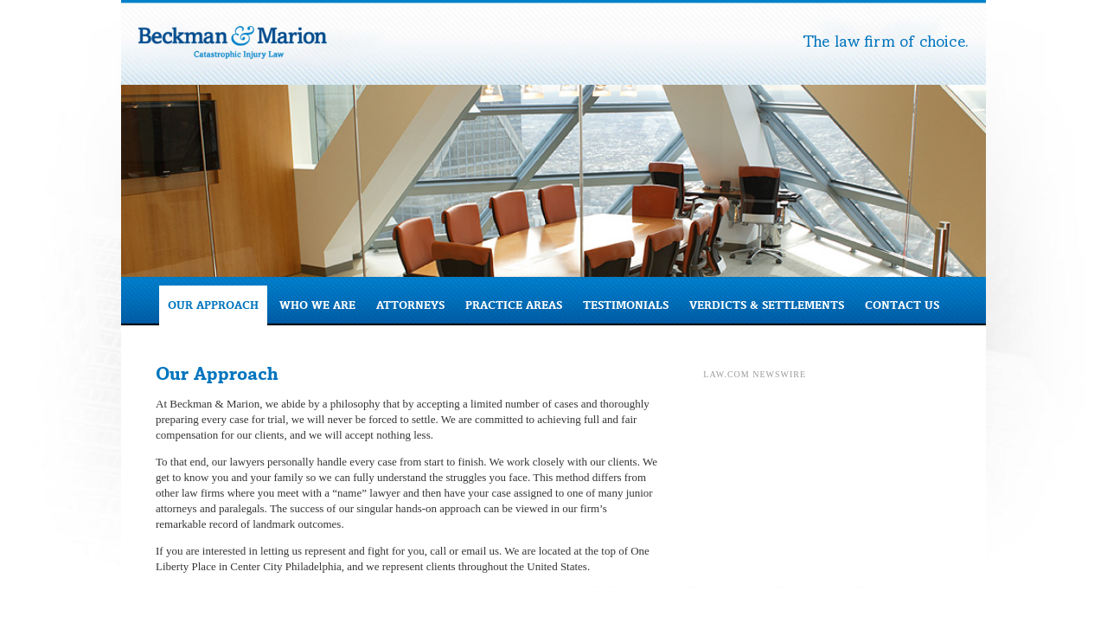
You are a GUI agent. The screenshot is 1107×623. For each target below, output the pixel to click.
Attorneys (410, 305)
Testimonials (626, 305)
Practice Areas (513, 305)
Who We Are (317, 305)
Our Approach (213, 305)
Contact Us (902, 305)
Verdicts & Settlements (766, 305)
